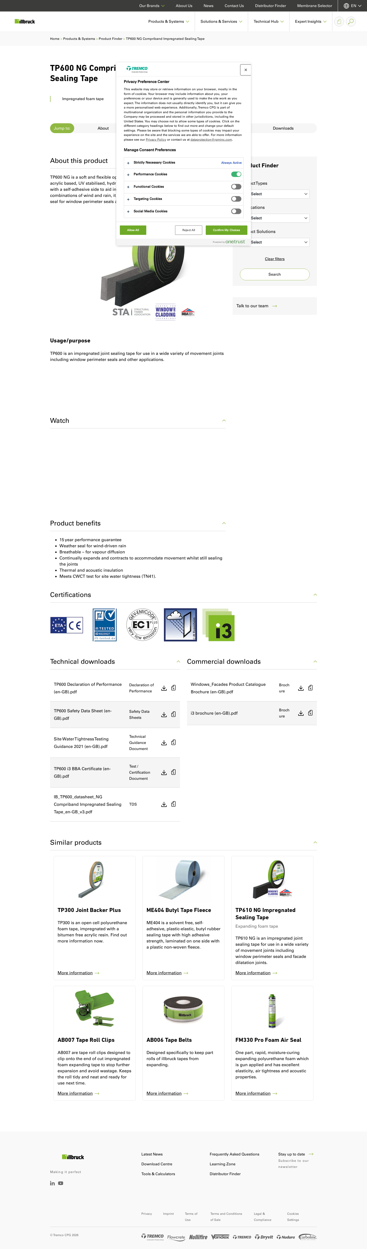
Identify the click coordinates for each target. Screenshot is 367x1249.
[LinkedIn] (52, 1184)
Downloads (283, 128)
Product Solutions (257, 231)
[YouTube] (60, 1186)
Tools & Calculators (158, 1174)
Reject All (188, 230)
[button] (169, 21)
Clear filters (275, 259)
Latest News (152, 1154)
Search (274, 274)
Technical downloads (115, 661)
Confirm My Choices (226, 230)
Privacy (146, 1213)
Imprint (168, 1213)
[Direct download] (164, 688)
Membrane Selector (314, 6)
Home (54, 39)
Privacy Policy (156, 139)
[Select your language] (352, 5)
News (208, 6)
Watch (138, 420)
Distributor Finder (270, 6)
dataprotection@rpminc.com (211, 139)
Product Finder (110, 39)
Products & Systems (79, 39)
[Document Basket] (339, 21)
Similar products (183, 842)
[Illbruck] (28, 21)
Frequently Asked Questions (234, 1154)
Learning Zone (222, 1164)
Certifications (183, 595)
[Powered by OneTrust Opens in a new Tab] (231, 243)
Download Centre (156, 1164)
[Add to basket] (173, 688)
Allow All (133, 230)
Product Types (253, 183)
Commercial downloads (252, 661)
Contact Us (234, 6)
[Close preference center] (246, 70)
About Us (184, 6)
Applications (252, 207)
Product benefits (138, 523)
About (103, 128)
